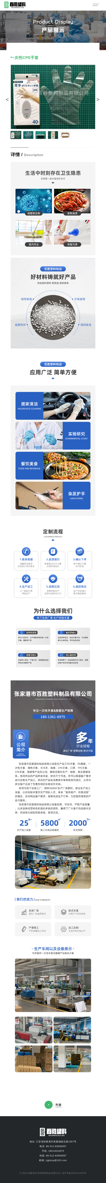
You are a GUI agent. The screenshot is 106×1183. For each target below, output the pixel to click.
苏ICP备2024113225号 (74, 1173)
